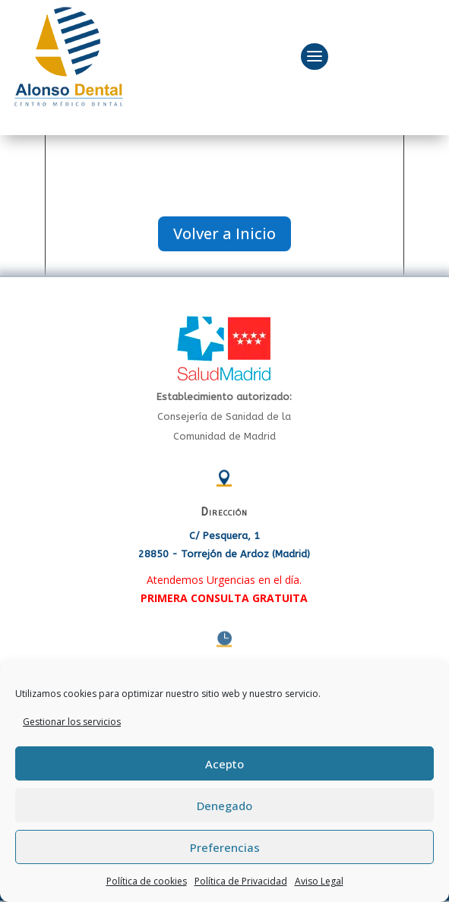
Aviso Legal (319, 881)
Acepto (224, 763)
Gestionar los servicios (72, 721)
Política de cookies (146, 881)
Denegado (224, 805)
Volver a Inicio (224, 233)
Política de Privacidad (240, 881)
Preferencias (225, 847)
